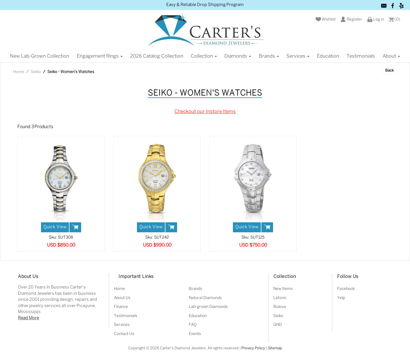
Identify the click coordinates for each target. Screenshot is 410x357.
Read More (28, 318)
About (391, 56)
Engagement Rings (100, 56)
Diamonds (237, 56)
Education (328, 56)
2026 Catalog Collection (156, 56)
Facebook (346, 289)
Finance (121, 307)
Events (195, 334)
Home (18, 72)
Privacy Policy (253, 348)
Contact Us (124, 334)
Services (297, 56)
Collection (204, 56)
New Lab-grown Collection (39, 56)
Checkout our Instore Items (205, 111)
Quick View (55, 227)
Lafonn (279, 298)
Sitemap (275, 348)
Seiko (36, 72)
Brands (269, 56)
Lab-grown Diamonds (208, 307)
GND (277, 325)
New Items (283, 289)
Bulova (279, 307)
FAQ (192, 325)
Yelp (341, 298)
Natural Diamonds (205, 298)
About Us (122, 298)
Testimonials (361, 56)
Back (389, 70)
